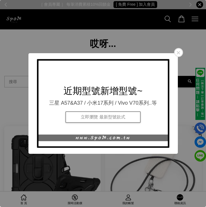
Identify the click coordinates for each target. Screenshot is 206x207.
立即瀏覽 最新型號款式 (103, 116)
